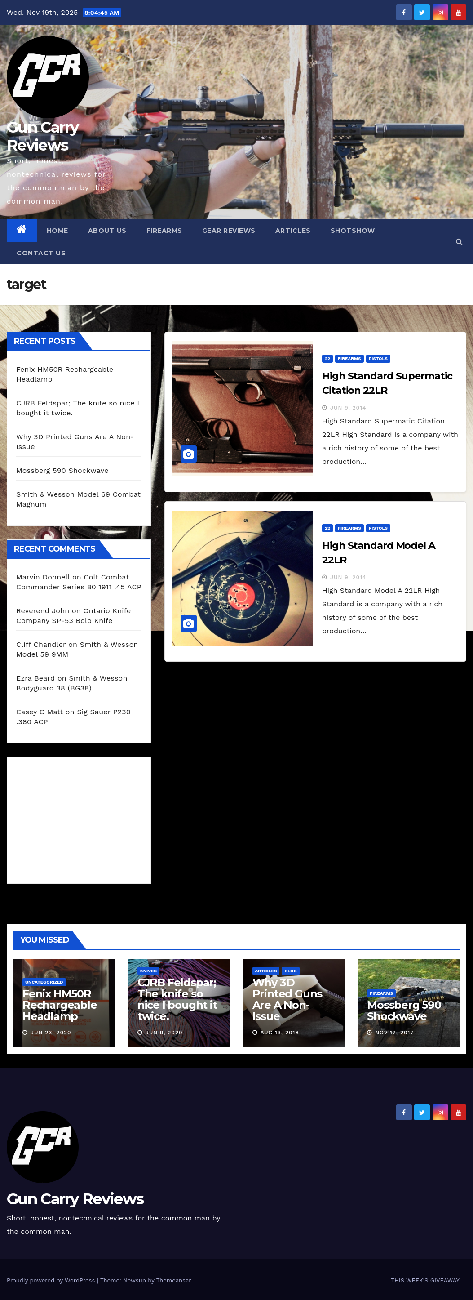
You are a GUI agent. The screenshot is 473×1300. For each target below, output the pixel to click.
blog (290, 970)
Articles (293, 231)
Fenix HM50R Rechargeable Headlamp (59, 1005)
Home (57, 231)
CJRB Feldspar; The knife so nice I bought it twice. (177, 999)
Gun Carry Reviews (43, 136)
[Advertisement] (83, 818)
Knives (148, 970)
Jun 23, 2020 (51, 1032)
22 (327, 358)
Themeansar (173, 1280)
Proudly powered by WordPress (52, 1280)
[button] (459, 241)
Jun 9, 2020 (164, 1032)
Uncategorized (44, 981)
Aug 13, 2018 (279, 1032)
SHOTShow (353, 231)
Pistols (378, 358)
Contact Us (41, 253)
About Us (107, 231)
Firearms (164, 231)
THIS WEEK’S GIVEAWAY (425, 1280)
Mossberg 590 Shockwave (62, 470)
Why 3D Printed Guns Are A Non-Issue (287, 999)
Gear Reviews (229, 231)
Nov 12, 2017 (394, 1032)
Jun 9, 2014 (348, 408)
